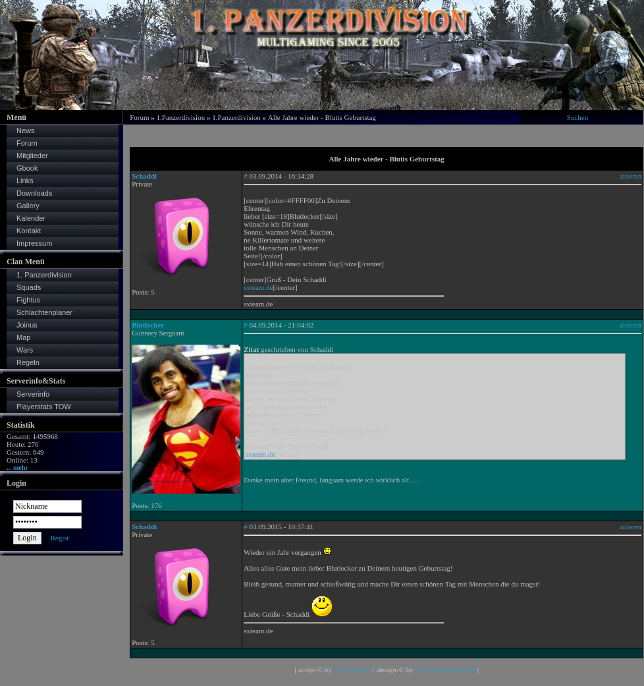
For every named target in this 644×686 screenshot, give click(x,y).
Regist (59, 538)
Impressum (34, 243)
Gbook (27, 168)
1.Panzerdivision (181, 117)
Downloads (34, 193)
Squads (28, 287)
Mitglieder (32, 155)
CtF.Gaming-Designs (446, 669)
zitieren (630, 176)
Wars (24, 350)
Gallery (28, 206)
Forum (27, 143)
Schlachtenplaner (44, 312)
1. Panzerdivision (44, 275)
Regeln (28, 362)
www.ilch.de (352, 669)
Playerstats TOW (43, 407)
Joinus (27, 325)
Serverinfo (32, 394)
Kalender (30, 218)
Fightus (28, 300)
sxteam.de (258, 287)
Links (25, 181)
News (25, 130)
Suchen (577, 117)
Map (23, 337)
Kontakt (28, 231)
